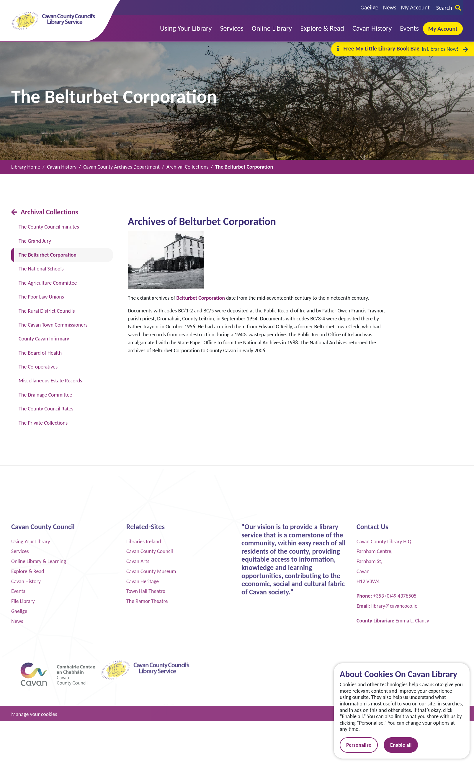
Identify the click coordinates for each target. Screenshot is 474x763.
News (389, 7)
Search (448, 7)
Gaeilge (369, 7)
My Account (415, 7)
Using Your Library (30, 708)
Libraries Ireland (143, 708)
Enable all (405, 745)
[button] (186, 28)
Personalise (363, 745)
